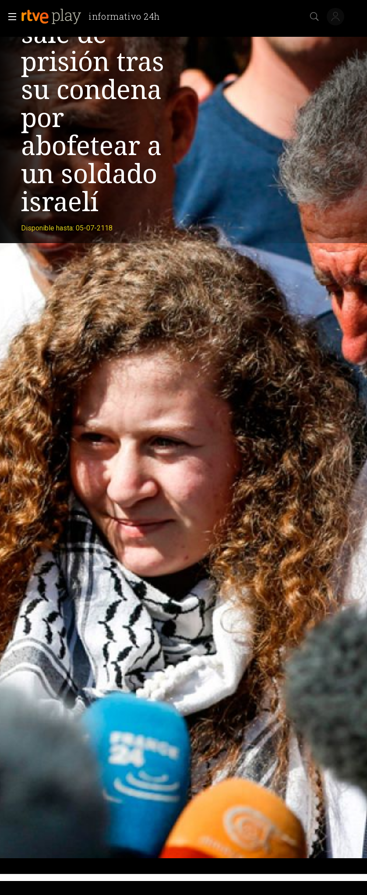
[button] (9, 16)
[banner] (94, 16)
